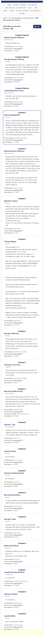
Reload (20, 634)
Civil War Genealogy (15, 18)
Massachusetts (28, 18)
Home (5, 18)
